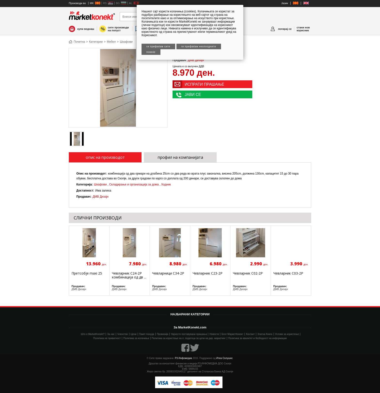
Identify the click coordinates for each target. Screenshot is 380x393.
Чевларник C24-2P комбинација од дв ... (129, 275)
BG (118, 3)
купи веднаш (85, 28)
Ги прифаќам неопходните (198, 46)
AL (130, 3)
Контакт (250, 334)
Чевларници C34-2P (168, 273)
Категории (96, 41)
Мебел (111, 41)
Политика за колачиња (136, 338)
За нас (110, 334)
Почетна (79, 41)
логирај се (285, 28)
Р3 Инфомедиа (183, 358)
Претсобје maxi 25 (86, 273)
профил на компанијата (180, 157)
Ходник (166, 184)
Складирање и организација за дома (134, 184)
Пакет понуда (146, 334)
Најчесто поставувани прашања (189, 334)
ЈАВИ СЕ (193, 94)
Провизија (162, 334)
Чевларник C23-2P (207, 273)
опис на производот (105, 157)
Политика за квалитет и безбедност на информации (257, 338)
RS (105, 3)
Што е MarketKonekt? (93, 334)
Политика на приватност (107, 338)
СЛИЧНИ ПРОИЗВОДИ (98, 218)
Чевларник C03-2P (288, 273)
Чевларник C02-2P (248, 273)
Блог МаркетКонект (232, 334)
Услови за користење (287, 334)
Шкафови (126, 41)
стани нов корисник (303, 29)
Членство (122, 334)
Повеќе (151, 52)
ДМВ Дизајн (196, 60)
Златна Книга (264, 334)
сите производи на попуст (118, 29)
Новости (214, 334)
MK (92, 3)
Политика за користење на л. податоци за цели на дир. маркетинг (189, 338)
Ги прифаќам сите (158, 46)
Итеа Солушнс (224, 358)
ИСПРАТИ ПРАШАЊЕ (204, 84)
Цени (133, 334)
